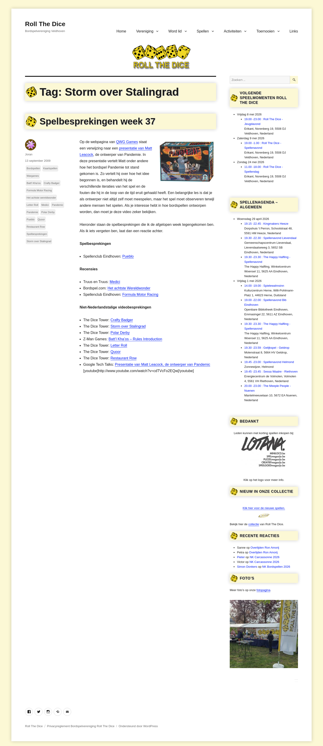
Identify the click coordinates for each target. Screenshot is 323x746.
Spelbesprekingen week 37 (97, 121)
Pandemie (32, 212)
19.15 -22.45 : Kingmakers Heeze (266, 223)
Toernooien (265, 31)
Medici (115, 282)
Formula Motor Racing (140, 294)
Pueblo (128, 256)
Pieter (241, 557)
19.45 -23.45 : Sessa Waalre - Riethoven (271, 371)
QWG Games (127, 142)
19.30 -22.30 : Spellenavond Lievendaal (270, 238)
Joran (29, 154)
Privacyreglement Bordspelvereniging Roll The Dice (80, 726)
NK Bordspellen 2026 (276, 566)
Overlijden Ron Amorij (264, 547)
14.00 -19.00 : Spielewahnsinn (264, 285)
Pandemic (57, 205)
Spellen (203, 31)
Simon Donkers (247, 566)
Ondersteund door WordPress (138, 726)
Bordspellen (33, 168)
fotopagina (263, 590)
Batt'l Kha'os (34, 183)
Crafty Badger (122, 320)
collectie (253, 524)
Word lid (175, 31)
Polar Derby (120, 333)
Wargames (33, 175)
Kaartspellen (50, 168)
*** (296, 680)
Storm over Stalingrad (128, 326)
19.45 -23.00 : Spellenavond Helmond (269, 362)
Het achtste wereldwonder (41, 197)
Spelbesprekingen (37, 234)
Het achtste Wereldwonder (129, 288)
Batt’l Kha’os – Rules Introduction (135, 339)
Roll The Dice (45, 23)
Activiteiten (232, 31)
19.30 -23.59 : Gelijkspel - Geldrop (266, 347)
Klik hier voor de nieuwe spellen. (264, 508)
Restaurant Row (124, 358)
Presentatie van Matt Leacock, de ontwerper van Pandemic (162, 364)
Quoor (116, 352)
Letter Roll (119, 345)
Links (294, 31)
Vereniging (145, 31)
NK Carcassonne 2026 (265, 557)
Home (121, 31)
